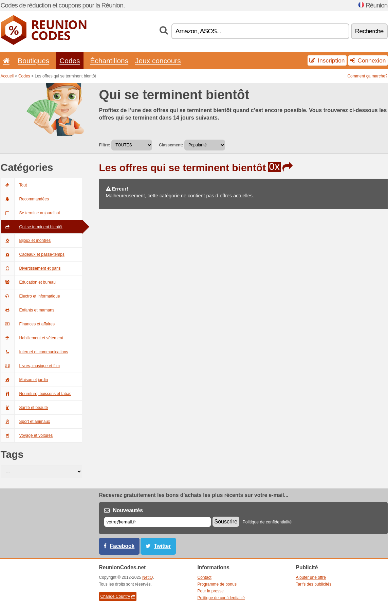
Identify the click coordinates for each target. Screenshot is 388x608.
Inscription (327, 60)
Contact (204, 577)
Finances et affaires (28, 324)
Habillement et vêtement (32, 338)
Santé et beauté (24, 407)
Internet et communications (34, 352)
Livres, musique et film (30, 366)
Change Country (117, 596)
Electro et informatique (30, 296)
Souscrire (226, 521)
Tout (14, 185)
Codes (69, 61)
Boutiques (33, 61)
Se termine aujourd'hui (30, 213)
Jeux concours (158, 61)
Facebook (122, 546)
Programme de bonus (217, 584)
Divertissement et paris (31, 268)
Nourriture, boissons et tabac (36, 393)
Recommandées (25, 199)
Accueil (7, 76)
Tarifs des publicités (314, 584)
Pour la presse (211, 591)
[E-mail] (157, 522)
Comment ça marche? (367, 76)
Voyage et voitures (27, 435)
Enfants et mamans (27, 310)
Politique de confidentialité (267, 522)
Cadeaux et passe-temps (32, 254)
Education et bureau (28, 282)
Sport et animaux (25, 421)
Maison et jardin (24, 380)
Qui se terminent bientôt (31, 227)
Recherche (369, 31)
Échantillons (109, 61)
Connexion (368, 60)
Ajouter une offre (311, 577)
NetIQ (147, 577)
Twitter (162, 546)
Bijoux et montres (26, 240)
